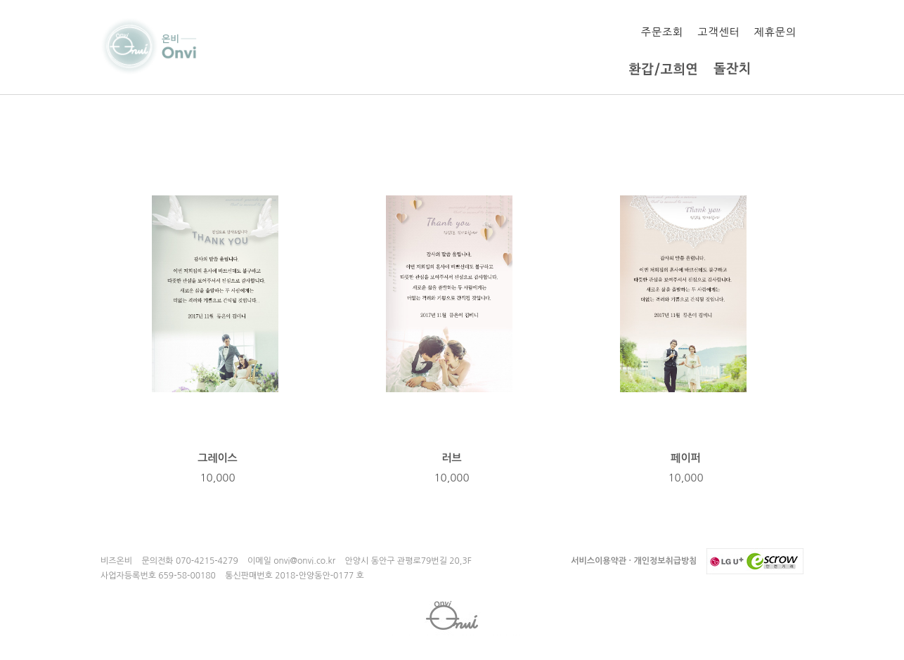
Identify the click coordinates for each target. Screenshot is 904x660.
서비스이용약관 (598, 561)
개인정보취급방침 (665, 561)
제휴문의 (775, 32)
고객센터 (718, 32)
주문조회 (662, 32)
